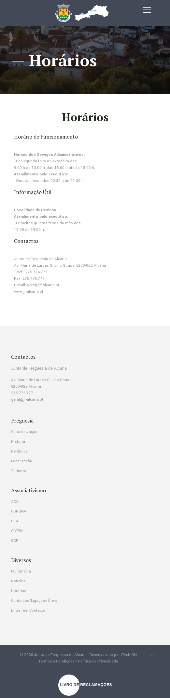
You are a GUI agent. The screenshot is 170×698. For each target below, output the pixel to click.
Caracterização (24, 432)
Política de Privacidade (98, 661)
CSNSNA (18, 511)
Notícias (18, 581)
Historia (18, 441)
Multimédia (21, 571)
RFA (15, 521)
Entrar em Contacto (28, 610)
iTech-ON (129, 655)
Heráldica (19, 451)
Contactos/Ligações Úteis (34, 600)
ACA (15, 501)
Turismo (18, 471)
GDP (14, 540)
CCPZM (17, 531)
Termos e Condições (56, 661)
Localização (21, 461)
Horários (18, 591)
